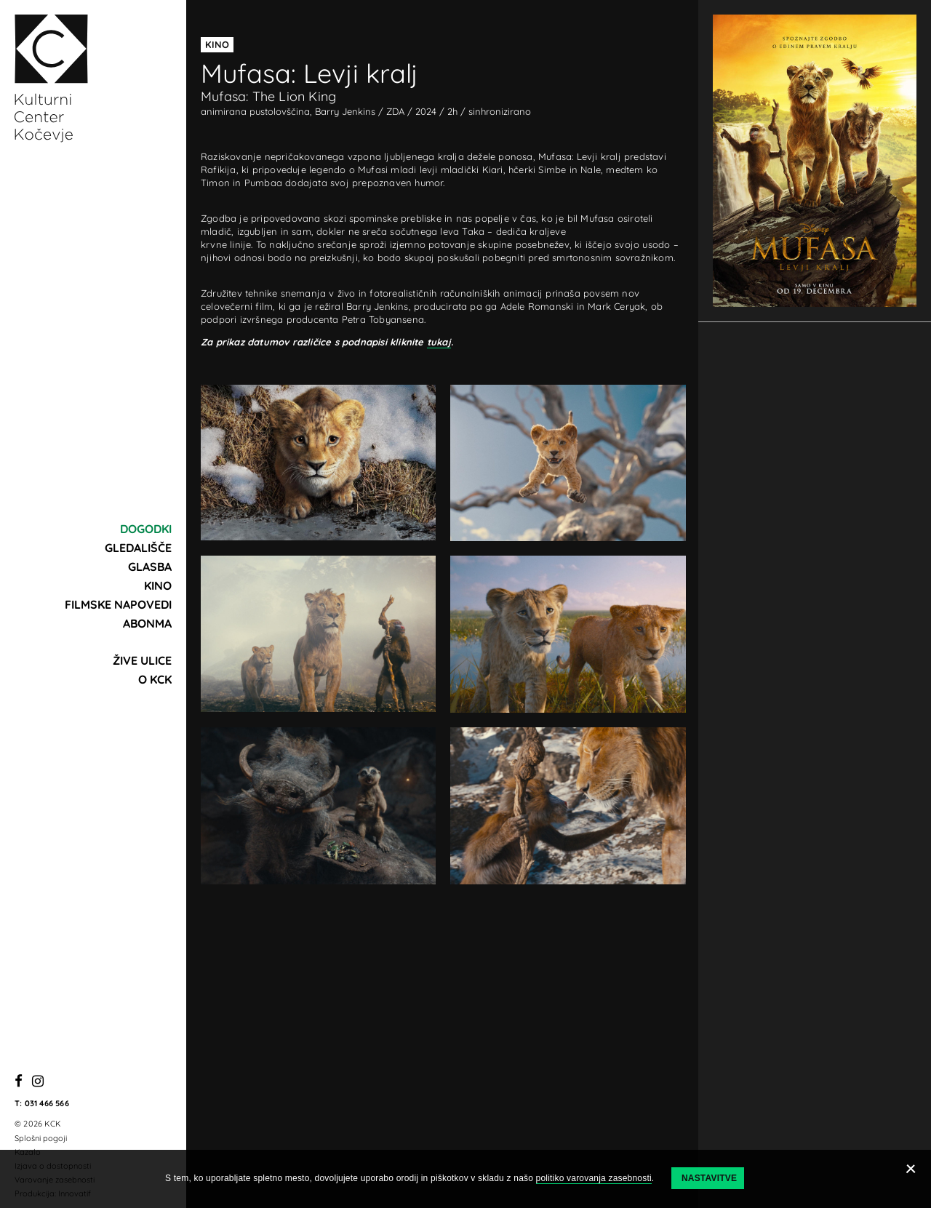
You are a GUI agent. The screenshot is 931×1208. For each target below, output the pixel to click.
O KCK (155, 679)
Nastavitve (709, 1178)
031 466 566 (47, 1103)
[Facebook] (19, 1082)
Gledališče (138, 547)
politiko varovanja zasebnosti (594, 1178)
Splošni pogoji (41, 1138)
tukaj (439, 342)
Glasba (150, 566)
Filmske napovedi (118, 604)
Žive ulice (142, 660)
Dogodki (146, 528)
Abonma (147, 623)
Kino (158, 585)
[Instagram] (38, 1082)
